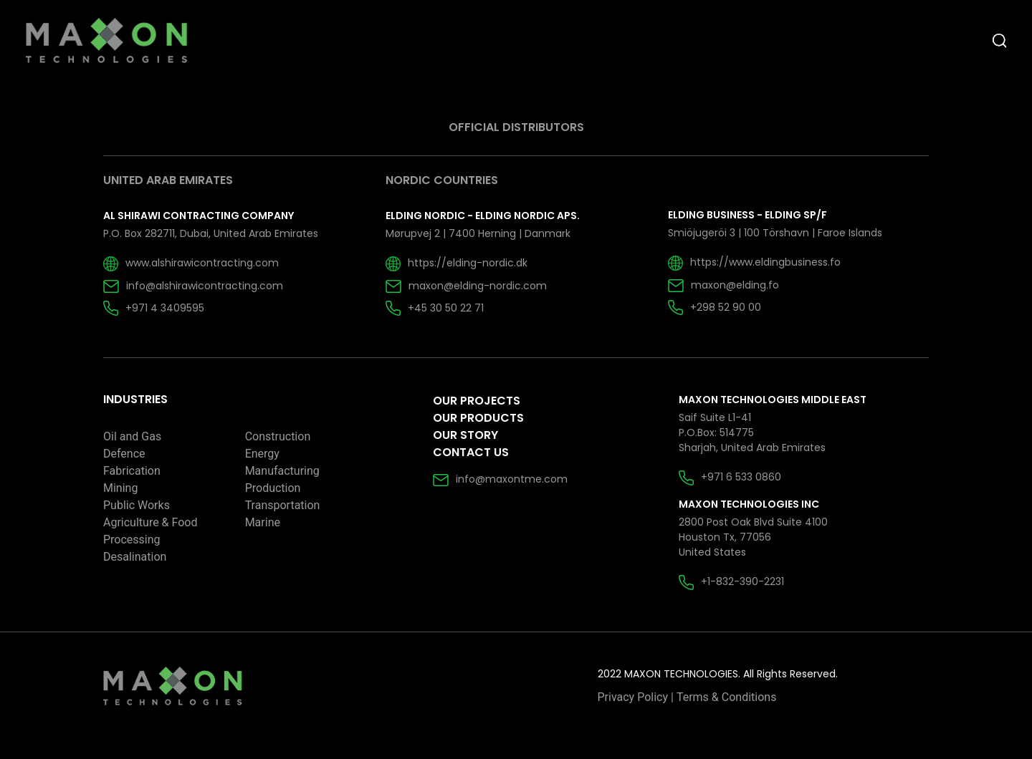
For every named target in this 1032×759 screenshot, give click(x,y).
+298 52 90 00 (714, 307)
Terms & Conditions (727, 697)
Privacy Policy (633, 697)
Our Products (478, 418)
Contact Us (471, 452)
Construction (278, 436)
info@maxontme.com (500, 479)
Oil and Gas (132, 436)
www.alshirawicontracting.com (191, 263)
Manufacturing (282, 471)
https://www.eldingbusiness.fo (754, 262)
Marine (262, 522)
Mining (120, 488)
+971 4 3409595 (153, 308)
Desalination (134, 557)
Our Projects (476, 400)
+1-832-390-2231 (731, 581)
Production (273, 488)
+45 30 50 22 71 (435, 308)
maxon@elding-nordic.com (466, 286)
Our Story (465, 435)
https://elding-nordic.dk (456, 263)
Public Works (136, 505)
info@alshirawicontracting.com (193, 286)
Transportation (282, 505)
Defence (124, 453)
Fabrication (132, 471)
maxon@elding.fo (723, 285)
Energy (262, 453)
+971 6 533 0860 (730, 477)
